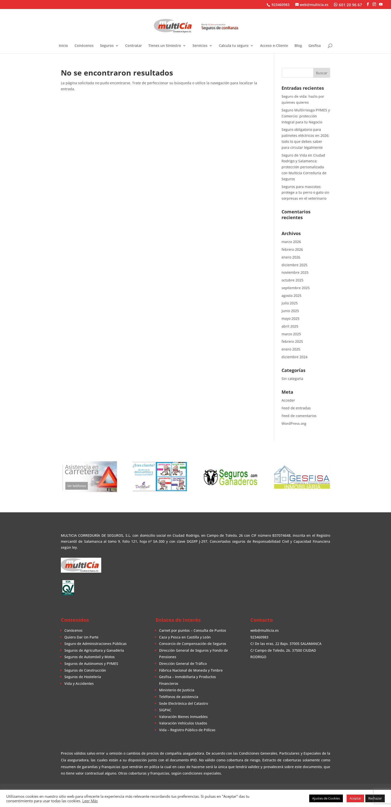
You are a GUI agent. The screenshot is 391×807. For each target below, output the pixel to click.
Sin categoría (292, 378)
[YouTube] (381, 4)
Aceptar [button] (355, 798)
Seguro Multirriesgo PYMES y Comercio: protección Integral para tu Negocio (306, 116)
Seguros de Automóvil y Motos (89, 656)
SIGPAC (165, 710)
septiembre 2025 (296, 287)
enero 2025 (291, 349)
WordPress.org (294, 423)
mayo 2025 (290, 318)
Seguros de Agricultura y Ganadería (94, 650)
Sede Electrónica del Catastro (183, 703)
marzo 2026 (291, 241)
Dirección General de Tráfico (183, 663)
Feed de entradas (296, 408)
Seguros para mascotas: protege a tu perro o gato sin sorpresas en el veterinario (305, 192)
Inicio (63, 46)
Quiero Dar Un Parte (81, 637)
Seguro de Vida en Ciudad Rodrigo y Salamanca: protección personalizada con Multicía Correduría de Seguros (304, 167)
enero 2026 (291, 257)
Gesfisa (314, 46)
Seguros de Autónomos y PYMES (91, 663)
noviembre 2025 (295, 272)
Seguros (107, 46)
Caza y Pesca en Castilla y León (185, 637)
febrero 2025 (292, 341)
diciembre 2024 (294, 357)
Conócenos (84, 46)
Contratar (133, 46)
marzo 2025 (291, 334)
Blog (298, 46)
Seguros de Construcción (85, 670)
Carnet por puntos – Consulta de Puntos (192, 630)
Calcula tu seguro (234, 46)
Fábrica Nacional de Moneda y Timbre (191, 670)
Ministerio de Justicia (176, 690)
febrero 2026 (292, 249)
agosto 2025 (291, 295)
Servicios (200, 46)
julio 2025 (290, 303)
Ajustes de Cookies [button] (326, 798)
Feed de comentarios (299, 415)
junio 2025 (290, 310)
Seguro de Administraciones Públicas (95, 643)
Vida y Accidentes (79, 683)
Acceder (288, 400)
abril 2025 (290, 326)
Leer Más (90, 800)
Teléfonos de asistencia (178, 696)
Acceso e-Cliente (274, 46)
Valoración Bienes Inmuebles (183, 716)
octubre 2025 (292, 280)
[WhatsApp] (348, 4)
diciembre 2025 (294, 265)
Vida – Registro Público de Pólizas (187, 729)
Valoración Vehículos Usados (183, 723)
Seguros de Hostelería (82, 676)
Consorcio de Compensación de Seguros (192, 643)
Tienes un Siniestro (164, 46)
